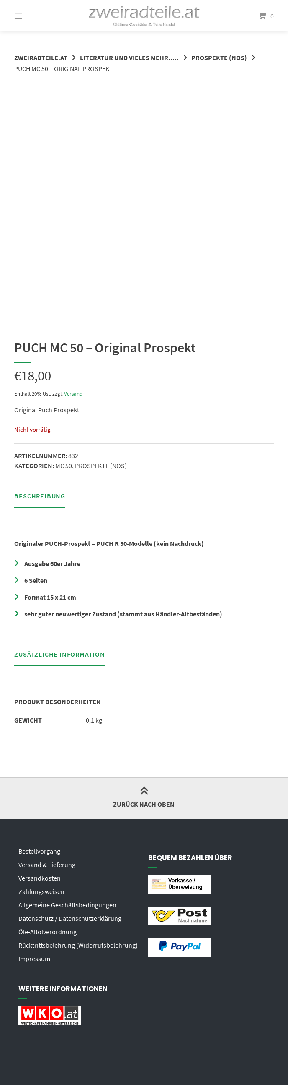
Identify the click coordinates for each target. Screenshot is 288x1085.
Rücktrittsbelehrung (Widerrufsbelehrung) (78, 945)
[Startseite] (144, 15)
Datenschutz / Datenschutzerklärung (69, 918)
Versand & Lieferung (46, 864)
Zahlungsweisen (41, 891)
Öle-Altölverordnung (47, 932)
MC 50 (63, 465)
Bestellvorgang (39, 851)
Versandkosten (39, 878)
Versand (73, 393)
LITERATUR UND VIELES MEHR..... (129, 57)
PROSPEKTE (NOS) (219, 57)
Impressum (34, 958)
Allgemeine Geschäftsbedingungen (67, 905)
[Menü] (33, 15)
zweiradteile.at (40, 57)
